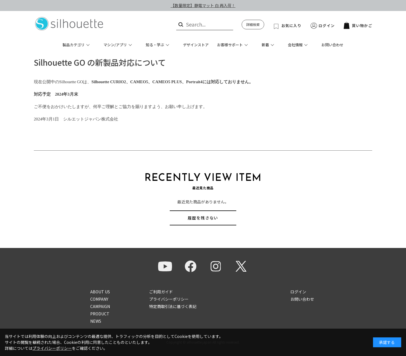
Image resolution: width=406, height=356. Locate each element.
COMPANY (99, 299)
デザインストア (196, 44)
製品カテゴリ (74, 44)
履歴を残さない (203, 218)
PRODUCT (99, 314)
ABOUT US (100, 292)
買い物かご (358, 25)
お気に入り (291, 25)
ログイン (327, 25)
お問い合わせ (332, 44)
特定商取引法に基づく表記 (173, 306)
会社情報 (295, 44)
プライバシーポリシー (169, 299)
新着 (265, 44)
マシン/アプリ (115, 44)
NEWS (95, 321)
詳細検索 (253, 24)
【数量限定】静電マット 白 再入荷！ (203, 5)
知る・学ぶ (155, 44)
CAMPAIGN (100, 306)
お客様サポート (230, 44)
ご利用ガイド (161, 292)
